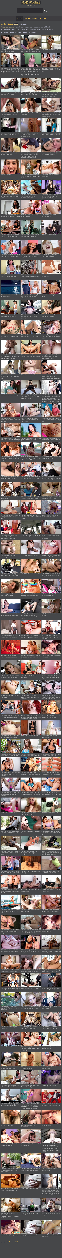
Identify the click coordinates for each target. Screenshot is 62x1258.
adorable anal (28, 27)
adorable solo (4, 32)
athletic (25, 32)
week (24, 24)
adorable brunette (5, 29)
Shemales (42, 18)
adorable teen (19, 27)
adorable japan (24, 29)
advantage (12, 32)
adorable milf (15, 29)
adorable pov (32, 32)
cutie (42, 29)
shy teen (19, 32)
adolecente (47, 27)
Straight (19, 18)
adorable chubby (35, 29)
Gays (35, 18)
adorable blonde (38, 27)
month (20, 24)
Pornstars (27, 18)
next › (17, 1242)
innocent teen (49, 29)
